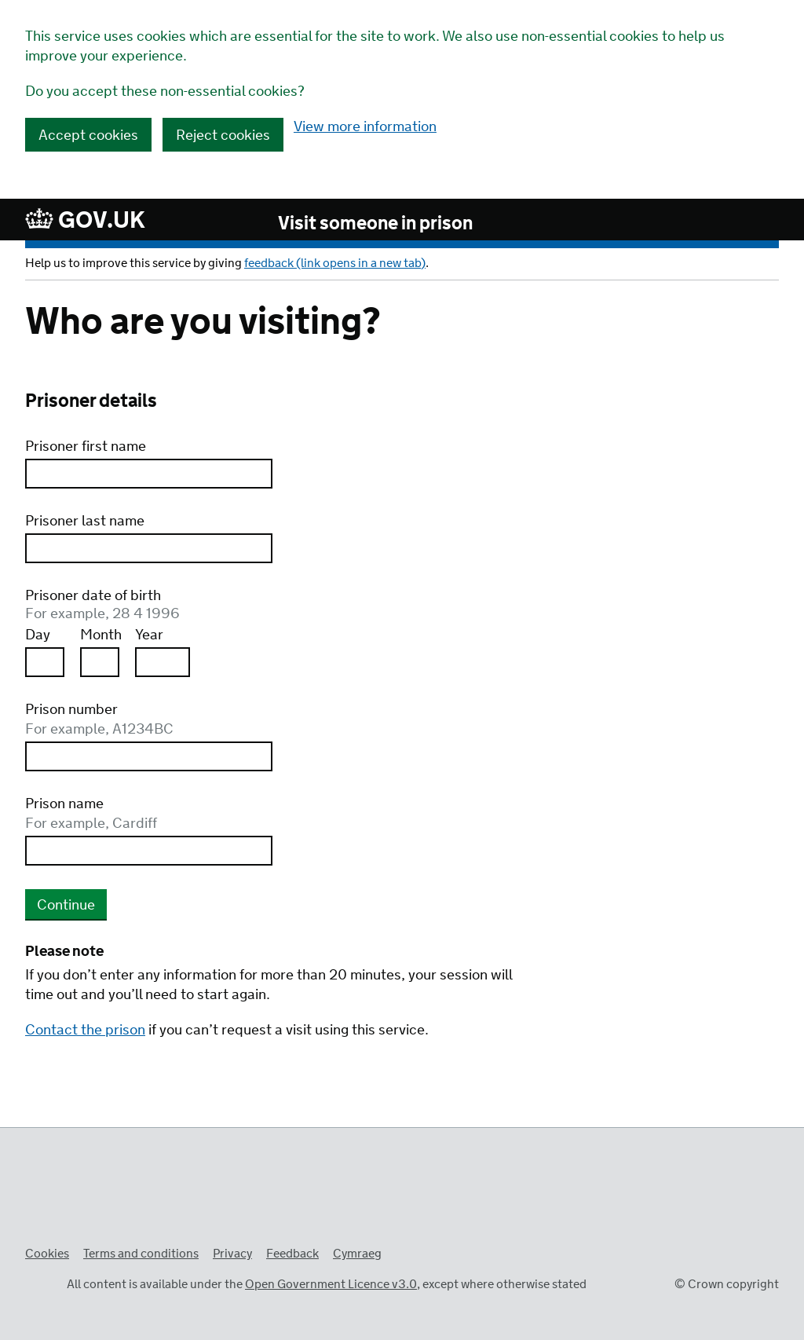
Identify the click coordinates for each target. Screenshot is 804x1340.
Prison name (272, 814)
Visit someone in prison (375, 224)
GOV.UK (85, 220)
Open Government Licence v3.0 (331, 1284)
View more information (365, 127)
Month (99, 636)
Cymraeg (357, 1254)
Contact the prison (85, 1030)
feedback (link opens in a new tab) (335, 263)
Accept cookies (88, 136)
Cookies (47, 1254)
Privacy (232, 1254)
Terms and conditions (141, 1254)
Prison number (272, 720)
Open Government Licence (41, 1283)
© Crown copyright (726, 1284)
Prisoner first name (85, 447)
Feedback (292, 1254)
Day (37, 636)
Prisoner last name (84, 522)
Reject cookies (223, 136)
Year (149, 636)
